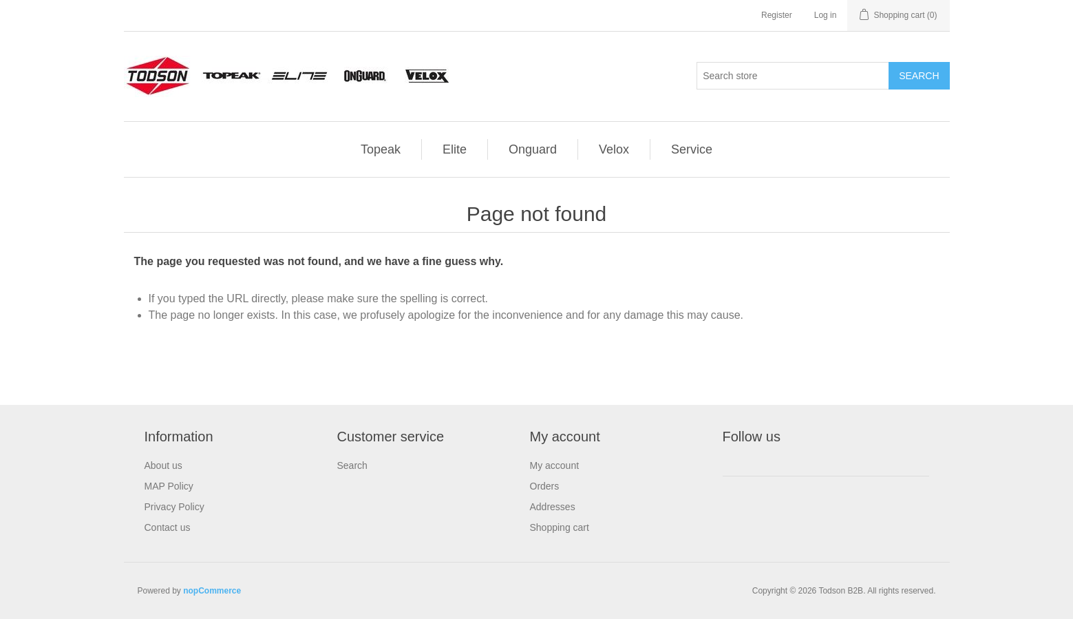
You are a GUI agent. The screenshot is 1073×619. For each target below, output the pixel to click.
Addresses (552, 506)
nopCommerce (212, 591)
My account (555, 465)
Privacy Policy (174, 506)
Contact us (168, 527)
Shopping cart (559, 527)
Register (776, 15)
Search (352, 465)
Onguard (533, 149)
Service (691, 149)
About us (163, 465)
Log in (825, 15)
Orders (545, 486)
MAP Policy (169, 486)
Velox (614, 149)
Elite (455, 149)
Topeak (381, 149)
